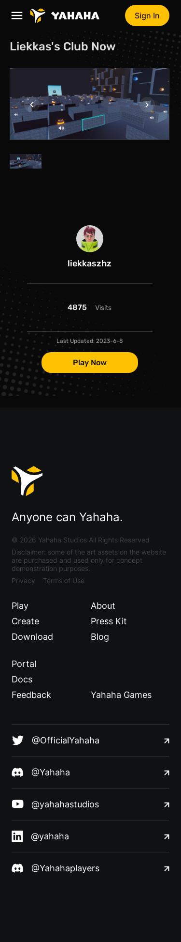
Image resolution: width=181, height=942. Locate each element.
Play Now (90, 362)
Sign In (147, 15)
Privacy (23, 580)
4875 (77, 307)
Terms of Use (63, 580)
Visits (103, 308)
